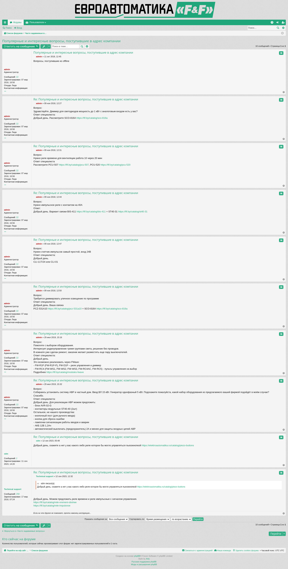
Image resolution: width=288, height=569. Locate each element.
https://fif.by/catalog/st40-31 (132, 211)
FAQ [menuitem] (273, 23)
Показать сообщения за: (106, 519)
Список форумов (48, 550)
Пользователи (72, 22)
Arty (148, 559)
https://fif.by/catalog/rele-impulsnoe (51, 505)
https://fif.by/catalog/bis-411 (91, 211)
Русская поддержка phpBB (144, 562)
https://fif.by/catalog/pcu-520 (115, 164)
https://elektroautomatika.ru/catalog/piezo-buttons (168, 445)
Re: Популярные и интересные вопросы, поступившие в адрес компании (85, 99)
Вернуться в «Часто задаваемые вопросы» (24, 531)
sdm (6, 454)
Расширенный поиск (283, 28)
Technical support (12, 489)
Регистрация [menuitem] (284, 23)
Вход (19, 28)
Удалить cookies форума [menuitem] (247, 550)
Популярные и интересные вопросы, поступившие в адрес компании (61, 41)
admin (7, 69)
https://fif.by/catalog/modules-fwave (65, 372)
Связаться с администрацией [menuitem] (199, 550)
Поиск (9, 28)
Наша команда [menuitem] (224, 550)
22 (17, 77)
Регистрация (33, 28)
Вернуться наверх (284, 92)
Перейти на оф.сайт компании (25, 22)
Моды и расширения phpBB (144, 564)
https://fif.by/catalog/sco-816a (91, 118)
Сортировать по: (149, 519)
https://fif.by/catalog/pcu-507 (74, 164)
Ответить (19, 46)
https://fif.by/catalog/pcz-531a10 (65, 308)
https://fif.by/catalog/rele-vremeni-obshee (55, 502)
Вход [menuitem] (278, 23)
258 (17, 494)
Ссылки (6, 23)
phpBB (137, 556)
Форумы (53, 22)
